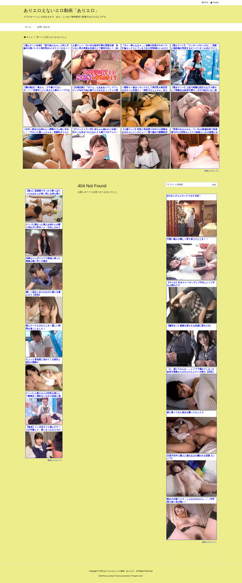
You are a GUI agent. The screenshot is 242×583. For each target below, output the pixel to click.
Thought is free (136, 576)
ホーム (29, 37)
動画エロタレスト (212, 171)
